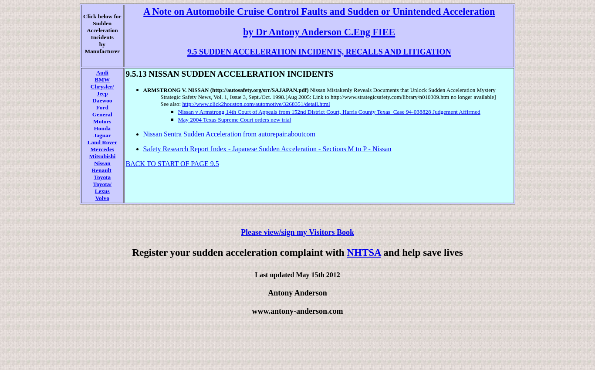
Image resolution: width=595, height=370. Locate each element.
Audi (102, 72)
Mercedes (103, 149)
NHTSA (364, 252)
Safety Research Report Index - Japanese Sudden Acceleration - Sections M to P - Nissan (267, 149)
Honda (102, 128)
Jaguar (102, 135)
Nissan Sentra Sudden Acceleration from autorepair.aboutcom (229, 134)
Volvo (102, 198)
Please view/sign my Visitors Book (297, 232)
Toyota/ (102, 184)
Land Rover (103, 142)
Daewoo (102, 100)
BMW (102, 79)
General (102, 114)
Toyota (102, 177)
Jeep (102, 93)
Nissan (102, 163)
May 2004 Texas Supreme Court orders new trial (234, 119)
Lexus (102, 191)
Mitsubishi (102, 156)
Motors (102, 121)
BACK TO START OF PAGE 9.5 (172, 163)
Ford (102, 107)
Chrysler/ (102, 86)
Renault (102, 170)
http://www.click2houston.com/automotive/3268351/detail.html (256, 104)
